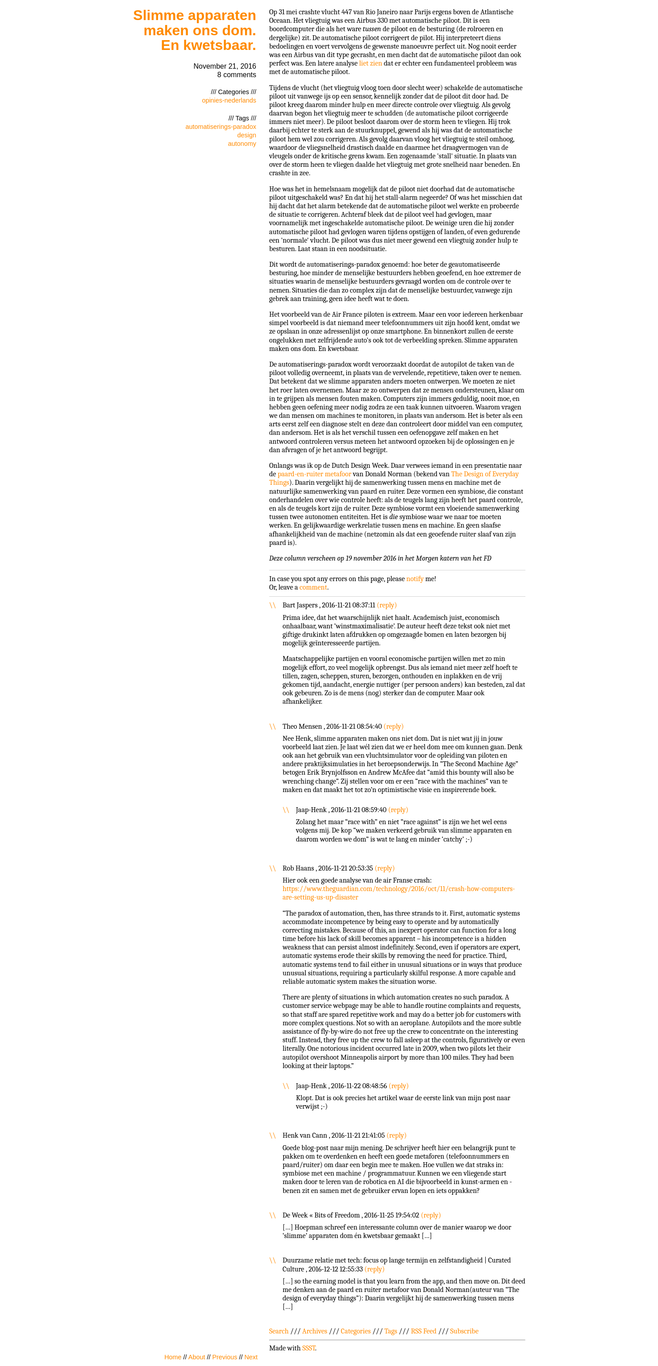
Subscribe (464, 1331)
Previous (224, 1357)
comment (313, 587)
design (246, 135)
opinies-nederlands (229, 100)
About (196, 1357)
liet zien (370, 63)
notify (415, 579)
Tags (390, 1331)
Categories (356, 1331)
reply (386, 605)
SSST (308, 1348)
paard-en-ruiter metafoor (314, 474)
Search (279, 1331)
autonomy (242, 143)
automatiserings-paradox (221, 126)
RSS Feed (424, 1331)
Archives (314, 1331)
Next (251, 1357)
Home (172, 1357)
